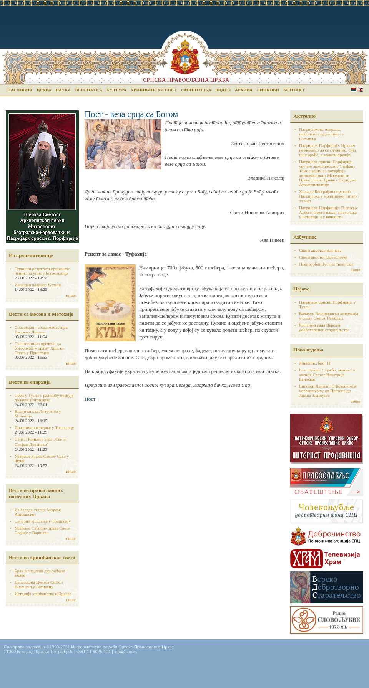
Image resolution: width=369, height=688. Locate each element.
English (360, 89)
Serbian (353, 89)
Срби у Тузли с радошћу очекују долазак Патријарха (44, 397)
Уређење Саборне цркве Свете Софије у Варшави (42, 530)
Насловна (19, 89)
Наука (63, 89)
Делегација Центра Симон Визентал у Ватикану (39, 584)
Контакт (294, 89)
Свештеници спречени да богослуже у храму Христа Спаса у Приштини (39, 348)
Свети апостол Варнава (320, 250)
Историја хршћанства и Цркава (43, 593)
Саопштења (196, 89)
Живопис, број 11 (315, 363)
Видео (223, 89)
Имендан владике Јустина (38, 284)
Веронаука (88, 89)
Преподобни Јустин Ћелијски (326, 264)
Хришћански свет (154, 89)
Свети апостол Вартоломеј (323, 257)
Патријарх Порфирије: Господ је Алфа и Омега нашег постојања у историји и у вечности (328, 212)
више (71, 295)
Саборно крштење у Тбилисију (43, 521)
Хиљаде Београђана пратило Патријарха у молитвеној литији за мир (328, 196)
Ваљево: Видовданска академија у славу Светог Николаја (328, 315)
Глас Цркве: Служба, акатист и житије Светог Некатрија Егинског (327, 374)
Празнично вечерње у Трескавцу (44, 427)
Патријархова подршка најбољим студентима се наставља (321, 134)
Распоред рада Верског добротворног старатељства (324, 327)
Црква (44, 89)
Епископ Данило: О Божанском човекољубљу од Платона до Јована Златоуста (327, 391)
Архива (244, 89)
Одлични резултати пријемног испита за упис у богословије (42, 271)
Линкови (268, 89)
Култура (116, 89)
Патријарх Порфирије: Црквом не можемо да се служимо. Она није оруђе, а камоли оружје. (327, 150)
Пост (90, 399)
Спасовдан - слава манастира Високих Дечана (41, 329)
